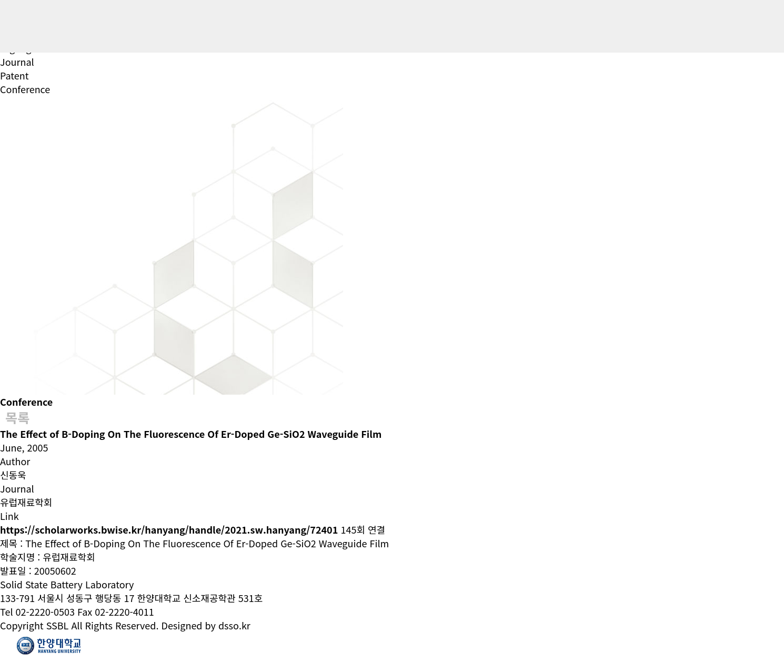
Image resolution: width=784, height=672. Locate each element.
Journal (17, 61)
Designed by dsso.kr (206, 625)
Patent (14, 75)
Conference (25, 89)
